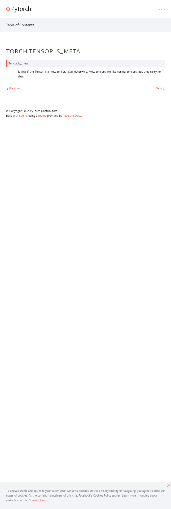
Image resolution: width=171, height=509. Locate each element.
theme (42, 116)
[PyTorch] (18, 9)
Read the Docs (72, 116)
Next (160, 88)
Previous (13, 88)
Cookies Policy (38, 500)
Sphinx (23, 116)
